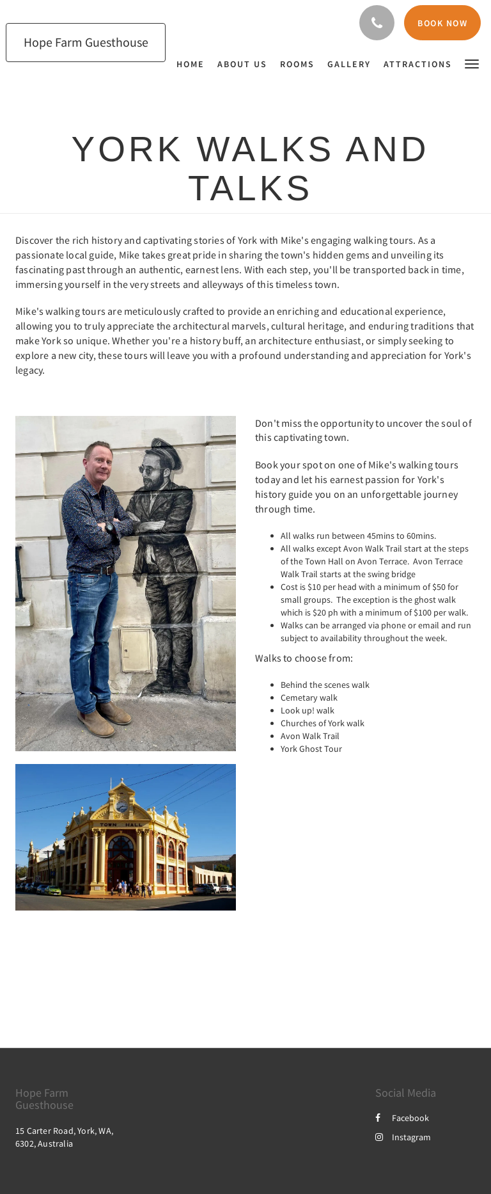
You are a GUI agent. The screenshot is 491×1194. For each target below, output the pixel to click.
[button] (471, 63)
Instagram (403, 1137)
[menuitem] (193, 64)
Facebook (402, 1118)
